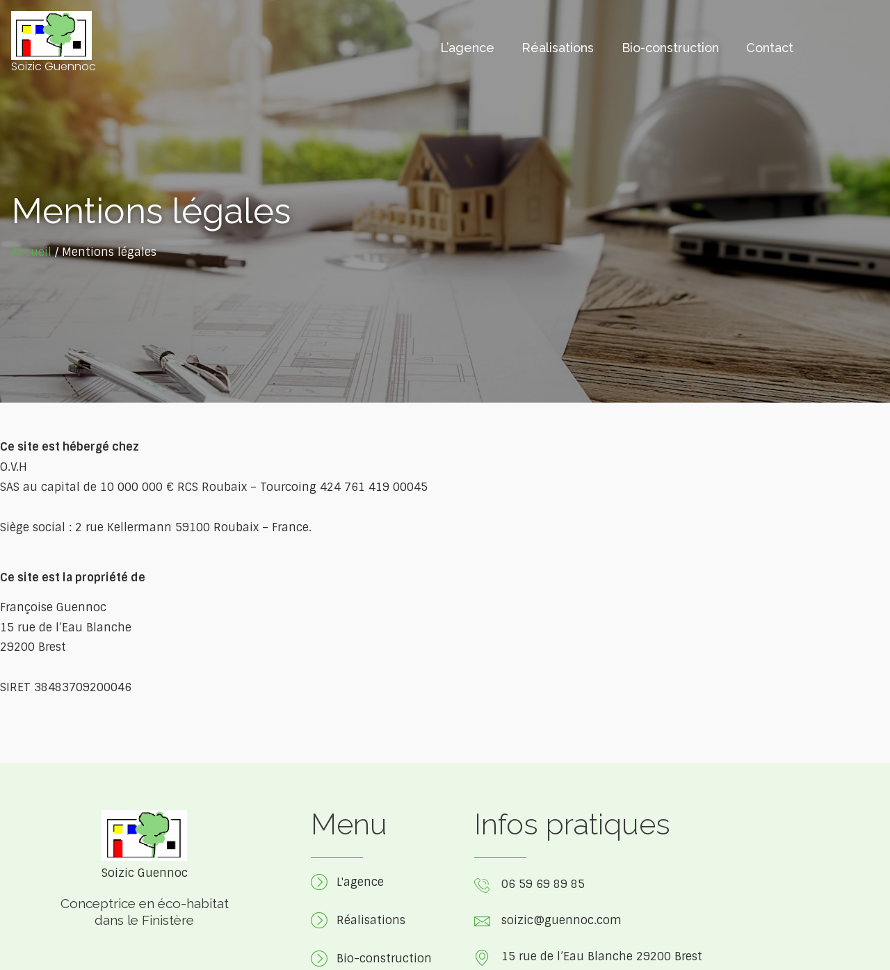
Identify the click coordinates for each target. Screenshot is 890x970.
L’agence (466, 48)
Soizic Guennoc (53, 66)
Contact (769, 48)
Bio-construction (669, 48)
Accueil (31, 252)
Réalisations (557, 48)
